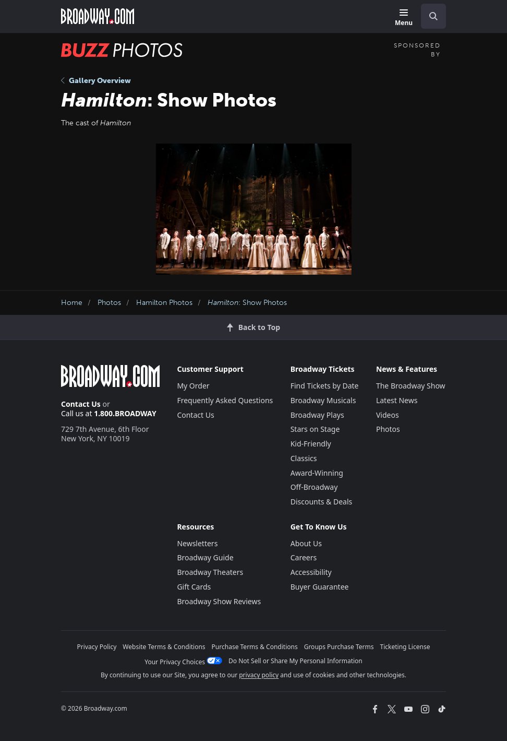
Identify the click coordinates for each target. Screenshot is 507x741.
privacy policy (259, 675)
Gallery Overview (96, 80)
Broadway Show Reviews (219, 601)
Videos (387, 415)
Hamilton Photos (164, 302)
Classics (304, 458)
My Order (193, 386)
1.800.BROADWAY (125, 413)
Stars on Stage (315, 429)
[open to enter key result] (433, 16)
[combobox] (429, 16)
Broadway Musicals (323, 400)
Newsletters (197, 543)
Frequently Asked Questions (225, 400)
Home (71, 302)
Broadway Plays (317, 415)
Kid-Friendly (311, 444)
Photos (109, 302)
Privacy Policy (97, 646)
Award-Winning (317, 473)
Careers (304, 557)
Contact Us (81, 404)
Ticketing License (405, 646)
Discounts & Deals (322, 502)
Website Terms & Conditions (164, 646)
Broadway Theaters (210, 572)
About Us (306, 543)
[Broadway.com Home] (97, 16)
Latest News (397, 400)
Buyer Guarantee (320, 587)
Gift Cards (194, 587)
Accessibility (311, 572)
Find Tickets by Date (325, 386)
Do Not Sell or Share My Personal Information (295, 660)
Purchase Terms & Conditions (255, 646)
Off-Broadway (314, 487)
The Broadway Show (410, 386)
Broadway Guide (205, 557)
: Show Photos (247, 302)
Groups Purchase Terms (339, 646)
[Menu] (404, 18)
